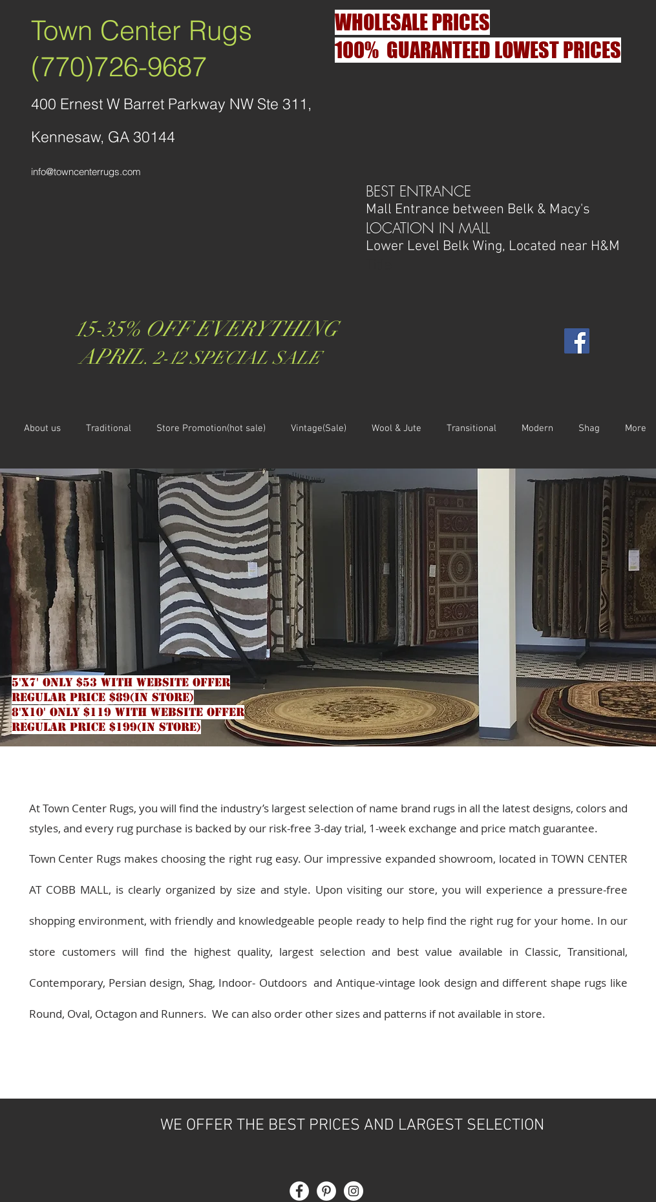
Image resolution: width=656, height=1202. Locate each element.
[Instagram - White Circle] (353, 1191)
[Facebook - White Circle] (299, 1191)
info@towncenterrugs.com (86, 171)
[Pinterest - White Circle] (326, 1191)
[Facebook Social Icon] (576, 340)
